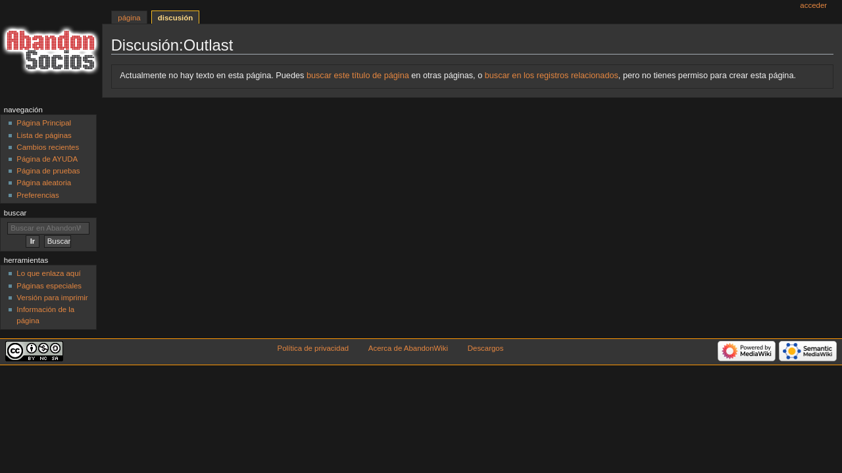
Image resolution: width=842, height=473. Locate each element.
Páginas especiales (49, 286)
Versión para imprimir (51, 298)
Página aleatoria (43, 183)
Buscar (15, 213)
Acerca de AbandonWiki (408, 348)
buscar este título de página (358, 75)
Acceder (813, 5)
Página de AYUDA (47, 159)
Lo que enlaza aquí (48, 273)
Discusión (175, 18)
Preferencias (37, 195)
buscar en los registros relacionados (551, 75)
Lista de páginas (43, 135)
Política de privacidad (313, 348)
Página (129, 18)
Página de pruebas (48, 171)
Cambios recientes (47, 147)
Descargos (486, 348)
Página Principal (43, 123)
